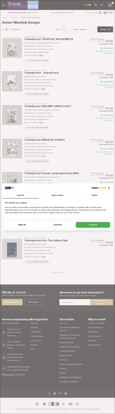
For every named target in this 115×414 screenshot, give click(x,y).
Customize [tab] (57, 225)
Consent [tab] (20, 195)
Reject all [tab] (22, 225)
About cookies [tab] (57, 195)
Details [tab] (94, 195)
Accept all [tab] (93, 225)
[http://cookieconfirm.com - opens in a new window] (98, 187)
